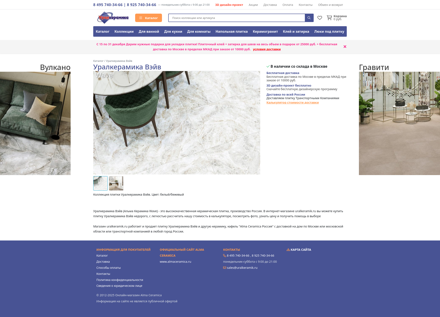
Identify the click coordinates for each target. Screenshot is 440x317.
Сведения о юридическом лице (119, 286)
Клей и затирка (296, 31)
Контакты (306, 5)
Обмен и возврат (330, 5)
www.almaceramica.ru (175, 262)
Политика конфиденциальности (119, 280)
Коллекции (124, 31)
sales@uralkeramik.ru (242, 268)
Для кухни (173, 31)
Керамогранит (265, 31)
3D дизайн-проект (229, 5)
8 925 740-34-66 (141, 4)
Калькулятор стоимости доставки (293, 102)
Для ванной (149, 31)
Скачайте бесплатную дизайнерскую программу (302, 87)
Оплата (287, 5)
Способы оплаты (108, 268)
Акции (253, 5)
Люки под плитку (329, 31)
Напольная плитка (232, 31)
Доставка (270, 5)
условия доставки (267, 49)
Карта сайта (299, 250)
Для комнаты (199, 31)
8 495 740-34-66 (108, 4)
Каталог (148, 18)
